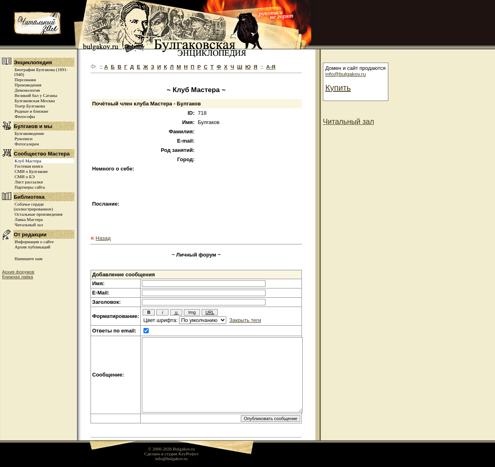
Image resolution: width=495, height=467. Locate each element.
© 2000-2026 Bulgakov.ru (171, 448)
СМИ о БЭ (25, 176)
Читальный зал (29, 224)
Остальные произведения (38, 214)
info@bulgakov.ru (345, 74)
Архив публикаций (32, 246)
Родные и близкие (31, 111)
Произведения (28, 84)
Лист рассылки (29, 181)
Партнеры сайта (30, 187)
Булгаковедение (29, 133)
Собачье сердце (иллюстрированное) (33, 206)
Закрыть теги (245, 320)
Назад (103, 238)
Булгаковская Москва (35, 100)
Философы (25, 116)
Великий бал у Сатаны (36, 95)
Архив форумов (18, 271)
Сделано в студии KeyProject (171, 453)
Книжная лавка (17, 276)
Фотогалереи (27, 143)
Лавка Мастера (29, 219)
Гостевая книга (29, 166)
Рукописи (23, 138)
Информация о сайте (34, 241)
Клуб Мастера (28, 160)
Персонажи (25, 79)
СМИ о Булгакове (31, 171)
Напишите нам (28, 258)
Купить (338, 87)
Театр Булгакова (30, 105)
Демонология (27, 90)
